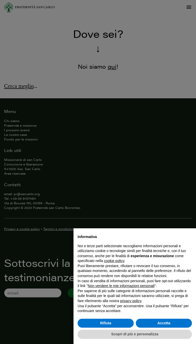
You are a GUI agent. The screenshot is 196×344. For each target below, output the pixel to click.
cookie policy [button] (114, 261)
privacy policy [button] (130, 301)
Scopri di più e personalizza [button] (134, 334)
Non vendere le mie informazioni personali (121, 286)
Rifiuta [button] (105, 323)
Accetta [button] (163, 323)
